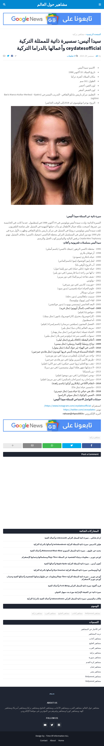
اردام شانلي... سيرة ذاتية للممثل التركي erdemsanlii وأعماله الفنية (73, 538)
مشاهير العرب (50, 613)
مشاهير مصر (95, 671)
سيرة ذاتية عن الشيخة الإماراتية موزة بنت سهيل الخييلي (78, 592)
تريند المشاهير (95, 634)
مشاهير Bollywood (93, 676)
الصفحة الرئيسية (93, 34)
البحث (5, 4)
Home (61, 740)
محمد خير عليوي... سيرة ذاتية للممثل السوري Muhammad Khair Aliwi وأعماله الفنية (65, 551)
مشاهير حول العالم (52, 4)
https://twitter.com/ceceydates (79, 409)
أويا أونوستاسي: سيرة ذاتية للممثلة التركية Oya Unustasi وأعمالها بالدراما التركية (67, 570)
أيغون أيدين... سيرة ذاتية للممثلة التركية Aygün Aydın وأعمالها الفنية (72, 563)
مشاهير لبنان (95, 667)
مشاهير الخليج (63, 613)
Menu (99, 4)
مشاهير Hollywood (92, 613)
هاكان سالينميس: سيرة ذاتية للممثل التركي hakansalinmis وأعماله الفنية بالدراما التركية (64, 599)
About (53, 740)
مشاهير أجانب (77, 613)
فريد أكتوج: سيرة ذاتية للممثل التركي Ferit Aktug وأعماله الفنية (74, 586)
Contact (43, 740)
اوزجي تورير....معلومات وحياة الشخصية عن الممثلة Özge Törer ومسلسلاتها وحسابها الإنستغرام (61, 557)
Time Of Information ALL (57, 735)
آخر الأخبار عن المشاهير (91, 629)
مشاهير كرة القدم (93, 662)
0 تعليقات (71, 55)
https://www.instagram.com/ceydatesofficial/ (67, 405)
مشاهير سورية (95, 657)
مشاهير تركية (78, 34)
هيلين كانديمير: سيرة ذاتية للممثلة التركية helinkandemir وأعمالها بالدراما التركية (67, 544)
